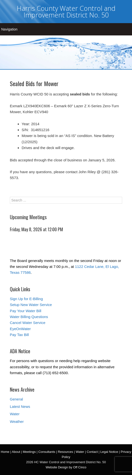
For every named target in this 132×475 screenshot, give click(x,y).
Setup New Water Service (31, 305)
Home (5, 452)
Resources (65, 452)
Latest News (20, 406)
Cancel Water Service (27, 323)
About (16, 452)
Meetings (29, 452)
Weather (17, 421)
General (16, 399)
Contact (92, 452)
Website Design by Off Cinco (66, 467)
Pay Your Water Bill (25, 311)
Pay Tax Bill (19, 335)
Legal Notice (109, 452)
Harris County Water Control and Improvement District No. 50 (66, 11)
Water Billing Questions (29, 317)
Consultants (46, 452)
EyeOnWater (20, 329)
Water (14, 414)
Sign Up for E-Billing (26, 299)
